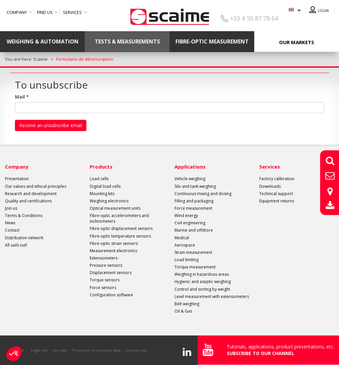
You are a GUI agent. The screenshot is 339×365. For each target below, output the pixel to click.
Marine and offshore (193, 230)
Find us (45, 12)
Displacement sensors (110, 272)
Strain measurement (193, 252)
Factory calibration (276, 179)
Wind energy (186, 215)
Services (72, 12)
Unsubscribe (136, 350)
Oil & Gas (183, 311)
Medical (181, 238)
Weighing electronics (109, 201)
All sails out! (16, 245)
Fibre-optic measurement (212, 41)
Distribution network (24, 238)
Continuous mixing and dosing (202, 193)
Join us (11, 208)
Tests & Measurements (127, 41)
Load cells (99, 179)
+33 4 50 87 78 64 (254, 18)
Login (323, 10)
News (10, 223)
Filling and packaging (194, 201)
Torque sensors (105, 280)
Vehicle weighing (189, 179)
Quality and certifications (28, 201)
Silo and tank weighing (195, 186)
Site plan (60, 350)
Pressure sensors (106, 265)
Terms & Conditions (23, 215)
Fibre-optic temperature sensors (120, 236)
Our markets (296, 42)
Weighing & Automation (42, 41)
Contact (12, 230)
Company (17, 12)
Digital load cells (105, 186)
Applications (190, 166)
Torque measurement (195, 267)
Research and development (31, 193)
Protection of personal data (96, 350)
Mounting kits (102, 193)
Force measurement (193, 208)
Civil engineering (189, 223)
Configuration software (111, 295)
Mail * (22, 97)
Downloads (270, 186)
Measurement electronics (113, 251)
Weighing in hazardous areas (201, 274)
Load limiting (186, 259)
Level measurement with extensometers (211, 296)
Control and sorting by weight (202, 289)
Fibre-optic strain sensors (114, 243)
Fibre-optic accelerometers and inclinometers (119, 218)
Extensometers (104, 258)
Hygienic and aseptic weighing (202, 281)
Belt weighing (186, 304)
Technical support (276, 193)
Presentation (17, 179)
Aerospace (184, 245)
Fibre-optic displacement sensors (121, 228)
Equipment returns (276, 201)
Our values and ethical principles (35, 186)
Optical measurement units (115, 208)
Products (101, 166)
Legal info (39, 350)
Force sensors (103, 287)
